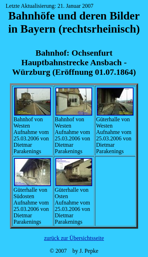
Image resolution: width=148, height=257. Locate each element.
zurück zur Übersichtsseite (74, 238)
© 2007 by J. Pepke (74, 251)
